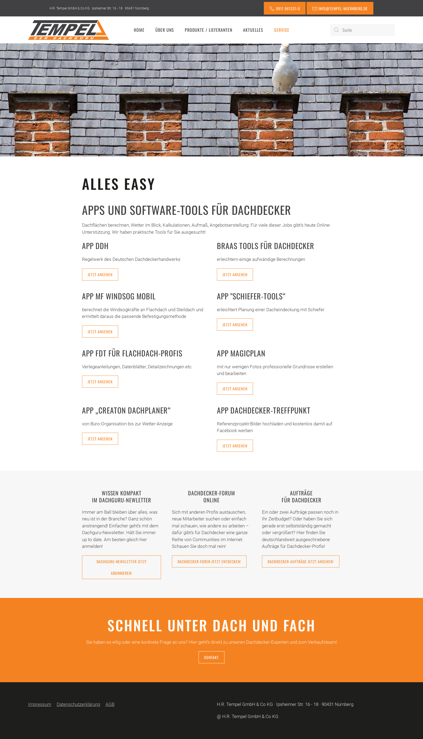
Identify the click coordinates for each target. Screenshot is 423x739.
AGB (109, 704)
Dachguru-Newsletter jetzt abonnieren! (122, 567)
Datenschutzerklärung (78, 704)
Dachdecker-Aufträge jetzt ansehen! (301, 561)
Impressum (39, 704)
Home (139, 30)
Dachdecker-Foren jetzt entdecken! (209, 561)
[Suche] (362, 30)
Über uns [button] (164, 30)
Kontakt (211, 657)
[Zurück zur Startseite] (68, 29)
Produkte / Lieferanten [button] (208, 30)
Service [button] (281, 30)
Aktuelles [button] (253, 30)
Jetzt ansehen (100, 274)
